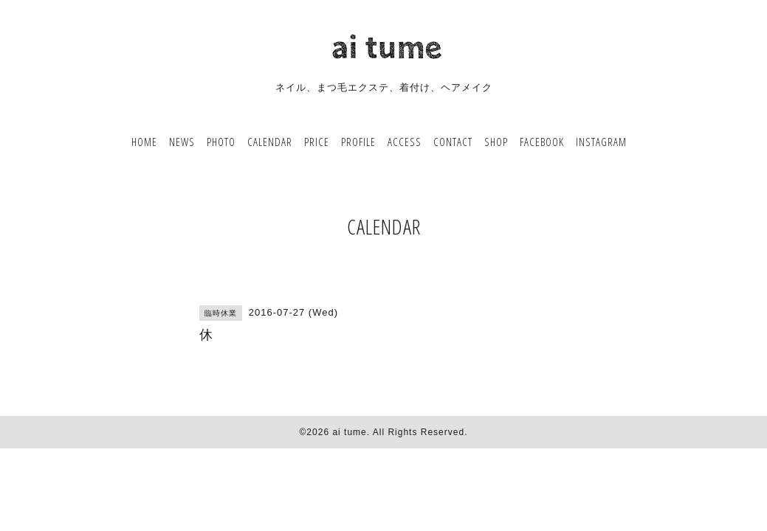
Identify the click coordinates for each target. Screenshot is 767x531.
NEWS (182, 141)
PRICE (316, 141)
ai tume (349, 432)
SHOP (496, 141)
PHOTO (221, 141)
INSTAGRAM (601, 141)
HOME (144, 141)
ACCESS (405, 141)
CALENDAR (269, 141)
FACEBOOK (542, 141)
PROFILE (358, 141)
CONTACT (452, 141)
